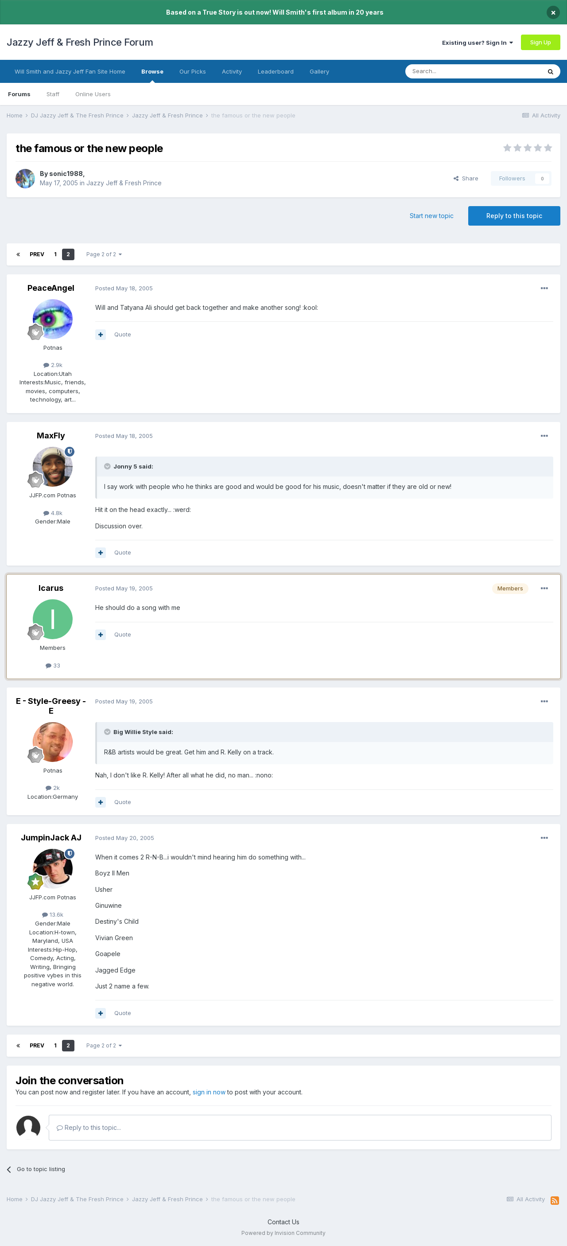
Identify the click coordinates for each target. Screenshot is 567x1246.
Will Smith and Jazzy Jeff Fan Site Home (70, 71)
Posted (124, 288)
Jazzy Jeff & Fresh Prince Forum (80, 42)
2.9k (52, 364)
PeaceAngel (50, 288)
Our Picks (192, 71)
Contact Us (283, 1222)
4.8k (52, 512)
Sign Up (540, 42)
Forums (19, 94)
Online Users (93, 94)
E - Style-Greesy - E (51, 705)
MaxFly (51, 435)
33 (53, 665)
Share (466, 178)
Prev (37, 254)
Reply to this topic (514, 215)
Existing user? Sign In (477, 42)
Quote (122, 334)
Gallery (319, 71)
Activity (232, 71)
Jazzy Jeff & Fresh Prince (124, 183)
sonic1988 (66, 173)
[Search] (450, 71)
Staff (53, 94)
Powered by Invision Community (283, 1233)
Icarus (51, 588)
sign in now (209, 1092)
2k (53, 787)
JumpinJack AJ (51, 837)
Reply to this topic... (89, 1127)
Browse (152, 75)
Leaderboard (276, 71)
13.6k (52, 914)
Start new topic (432, 215)
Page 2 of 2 (104, 254)
